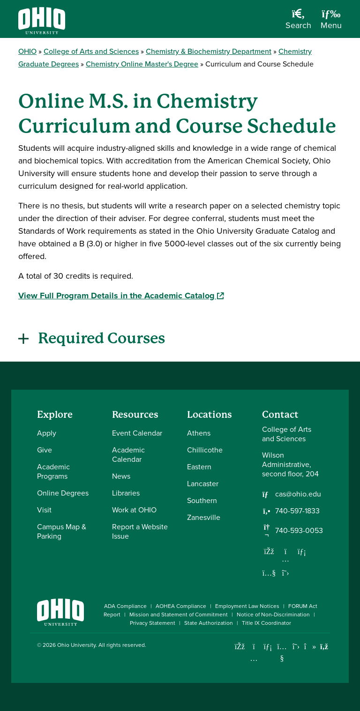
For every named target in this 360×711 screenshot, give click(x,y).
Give (44, 449)
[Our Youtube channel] (269, 573)
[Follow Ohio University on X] (296, 646)
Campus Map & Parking (61, 531)
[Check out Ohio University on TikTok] (310, 646)
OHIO (27, 51)
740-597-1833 (297, 511)
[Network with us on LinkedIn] (302, 551)
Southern (202, 500)
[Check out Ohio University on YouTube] (282, 652)
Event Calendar (137, 433)
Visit (44, 509)
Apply (46, 433)
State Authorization (208, 623)
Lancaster (202, 483)
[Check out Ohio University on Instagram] (254, 658)
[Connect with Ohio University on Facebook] (240, 646)
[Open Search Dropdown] (298, 22)
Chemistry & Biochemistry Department (208, 51)
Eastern (199, 466)
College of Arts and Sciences (91, 51)
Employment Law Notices (247, 606)
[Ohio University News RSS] (324, 646)
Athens (198, 433)
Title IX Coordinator (266, 623)
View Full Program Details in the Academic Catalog (121, 295)
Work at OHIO (134, 509)
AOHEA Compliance (181, 606)
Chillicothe (205, 449)
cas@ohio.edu (298, 494)
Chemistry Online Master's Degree (142, 64)
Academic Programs (53, 471)
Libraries (126, 493)
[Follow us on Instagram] (285, 559)
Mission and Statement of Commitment (178, 614)
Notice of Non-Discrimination (273, 614)
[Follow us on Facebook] (269, 551)
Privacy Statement (152, 623)
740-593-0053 (299, 530)
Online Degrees (63, 493)
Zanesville (203, 517)
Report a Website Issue (140, 531)
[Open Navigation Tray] (331, 22)
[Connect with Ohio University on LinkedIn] (268, 646)
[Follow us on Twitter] (285, 573)
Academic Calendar (128, 454)
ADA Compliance (125, 606)
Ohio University (76, 645)
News (121, 476)
